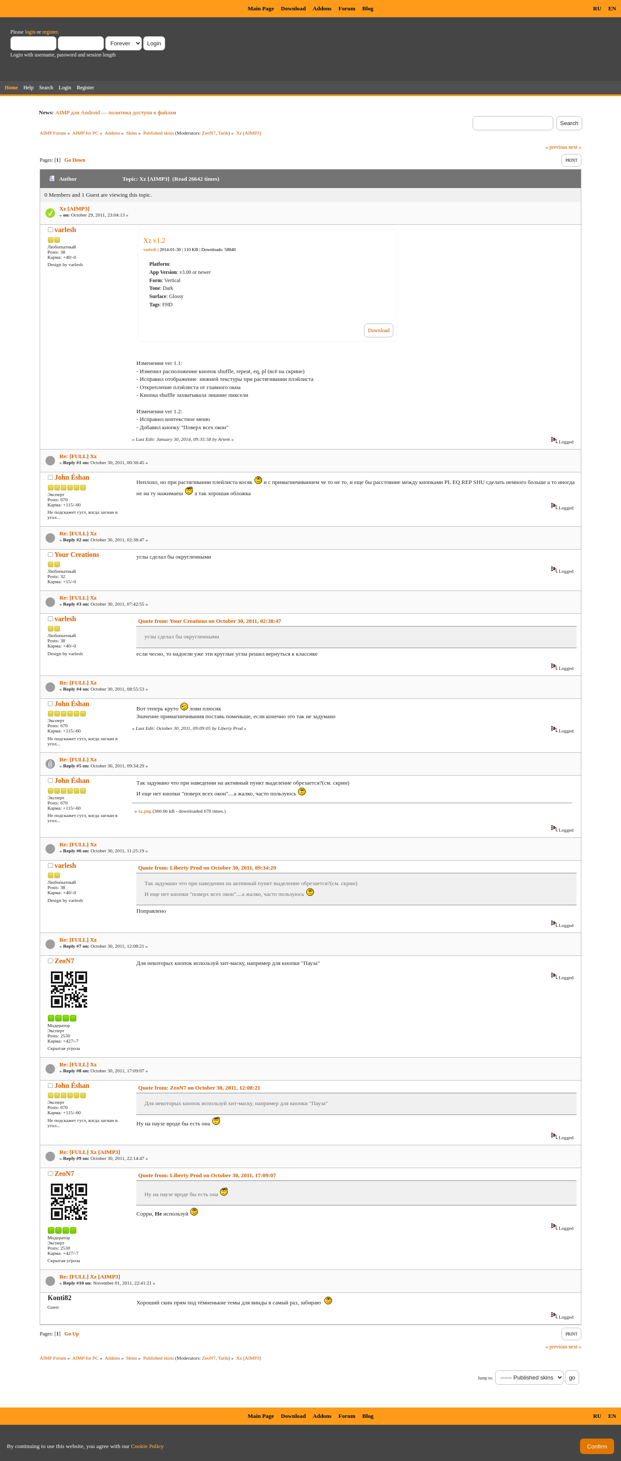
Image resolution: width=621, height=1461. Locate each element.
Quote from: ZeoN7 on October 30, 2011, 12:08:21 (199, 1087)
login (30, 32)
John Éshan (72, 477)
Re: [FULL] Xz (78, 456)
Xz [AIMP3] (75, 208)
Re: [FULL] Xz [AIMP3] (90, 1152)
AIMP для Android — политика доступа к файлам (115, 112)
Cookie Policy (147, 1446)
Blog (367, 8)
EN (612, 8)
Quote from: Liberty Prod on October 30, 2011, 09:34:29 (207, 867)
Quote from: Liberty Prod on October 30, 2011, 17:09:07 (207, 1175)
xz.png (144, 811)
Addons (322, 8)
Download (293, 8)
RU (597, 8)
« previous (556, 147)
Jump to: (485, 1378)
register (49, 32)
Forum (347, 8)
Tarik (223, 132)
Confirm (597, 1446)
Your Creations (76, 554)
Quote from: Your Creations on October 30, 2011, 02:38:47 (209, 621)
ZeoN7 (209, 132)
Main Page (261, 8)
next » (574, 147)
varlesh (65, 229)
